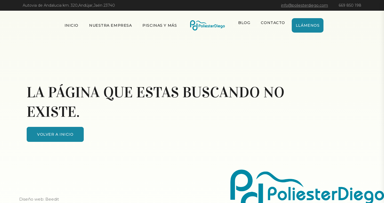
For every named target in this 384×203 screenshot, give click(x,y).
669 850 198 (350, 5)
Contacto (273, 22)
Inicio (71, 25)
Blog (244, 22)
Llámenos (307, 25)
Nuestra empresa (110, 25)
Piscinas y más (159, 25)
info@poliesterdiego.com (304, 5)
